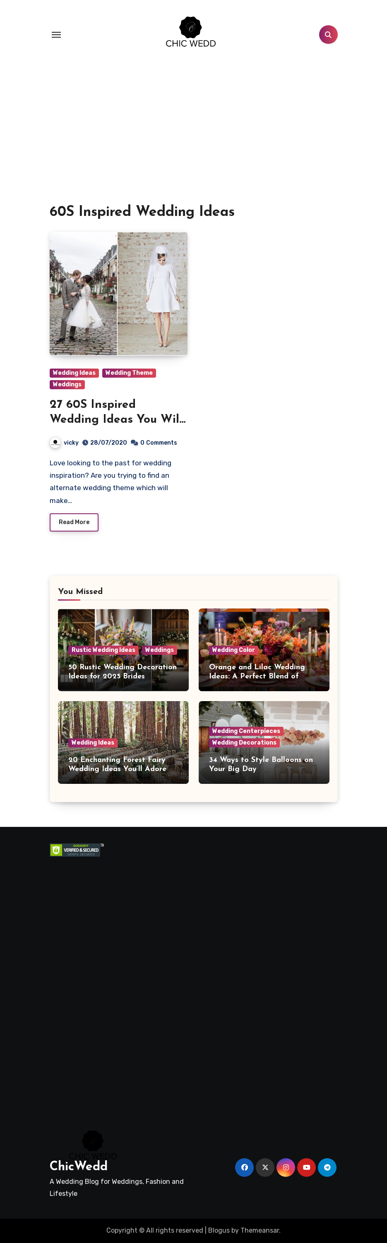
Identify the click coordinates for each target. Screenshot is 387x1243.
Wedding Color (233, 650)
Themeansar (259, 1230)
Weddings (67, 384)
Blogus (219, 1230)
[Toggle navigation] (56, 35)
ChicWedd (79, 1167)
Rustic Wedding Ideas (103, 650)
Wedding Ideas (74, 372)
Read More (74, 522)
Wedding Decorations (244, 742)
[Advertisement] (95, 981)
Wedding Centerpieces (246, 731)
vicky (64, 442)
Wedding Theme (129, 372)
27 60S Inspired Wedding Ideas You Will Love (116, 420)
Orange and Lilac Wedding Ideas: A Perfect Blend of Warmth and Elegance (257, 676)
